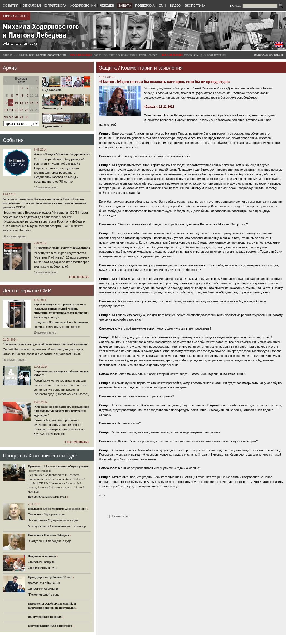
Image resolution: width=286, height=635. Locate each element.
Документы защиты (42, 556)
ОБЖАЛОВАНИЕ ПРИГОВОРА (44, 5)
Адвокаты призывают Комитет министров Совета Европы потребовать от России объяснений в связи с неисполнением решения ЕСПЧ (44, 203)
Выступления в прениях (45, 616)
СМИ (162, 5)
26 (6, 117)
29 (21, 117)
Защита (108, 68)
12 (6, 102)
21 (16, 110)
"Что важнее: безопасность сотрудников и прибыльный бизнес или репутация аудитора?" (61, 411)
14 (16, 102)
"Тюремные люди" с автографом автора (62, 247)
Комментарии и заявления (152, 68)
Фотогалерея (66, 107)
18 (36, 102)
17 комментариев (45, 272)
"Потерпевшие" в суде (43, 594)
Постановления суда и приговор (50, 625)
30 (26, 117)
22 (21, 110)
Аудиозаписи (66, 125)
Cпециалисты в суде (42, 567)
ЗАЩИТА (124, 5)
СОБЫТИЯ (10, 5)
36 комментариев (14, 236)
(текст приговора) (39, 470)
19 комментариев (45, 332)
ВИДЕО (175, 5)
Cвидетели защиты (41, 562)
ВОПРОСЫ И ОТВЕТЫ (268, 54)
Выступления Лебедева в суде (50, 541)
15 (21, 102)
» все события (79, 276)
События (13, 140)
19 (6, 110)
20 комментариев (14, 359)
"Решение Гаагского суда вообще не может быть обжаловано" (46, 344)
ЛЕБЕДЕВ (107, 5)
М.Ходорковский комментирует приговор (57, 526)
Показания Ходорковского (46, 514)
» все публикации (76, 441)
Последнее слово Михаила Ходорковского (57, 508)
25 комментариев (45, 187)
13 (11, 102)
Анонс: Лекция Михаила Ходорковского (62, 154)
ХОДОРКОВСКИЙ (83, 5)
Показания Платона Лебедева (48, 535)
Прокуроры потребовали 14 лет (50, 577)
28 (16, 117)
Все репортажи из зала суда (47, 496)
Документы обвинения (44, 582)
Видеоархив (66, 88)
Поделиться (119, 516)
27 (11, 117)
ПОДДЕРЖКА (145, 5)
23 (26, 110)
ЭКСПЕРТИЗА (195, 5)
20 (11, 110)
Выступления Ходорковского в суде (53, 520)
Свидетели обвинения (43, 588)
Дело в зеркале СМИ (27, 290)
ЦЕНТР (15, 16)
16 (26, 102)
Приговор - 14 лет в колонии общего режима (59, 466)
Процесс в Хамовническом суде (40, 456)
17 (31, 102)
